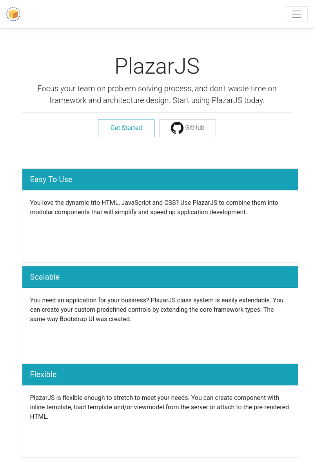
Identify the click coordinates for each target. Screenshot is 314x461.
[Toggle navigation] (297, 14)
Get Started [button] (126, 128)
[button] (188, 128)
